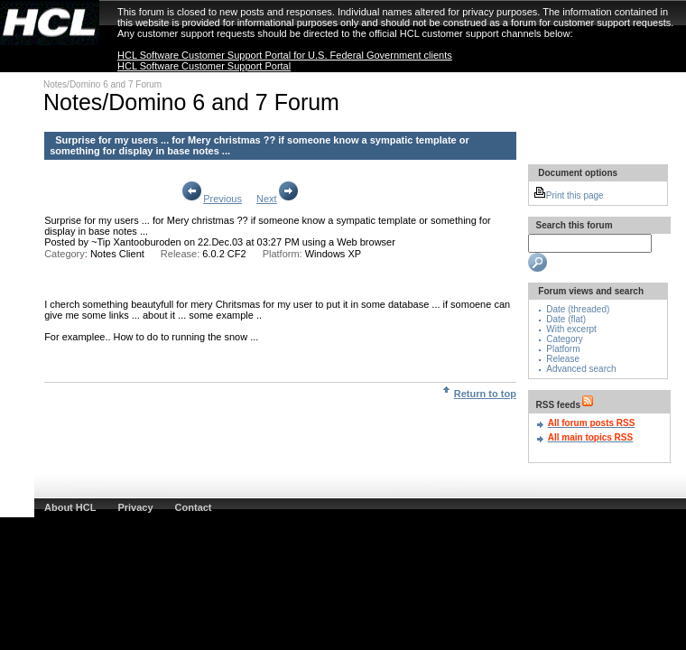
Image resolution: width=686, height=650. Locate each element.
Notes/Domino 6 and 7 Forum (102, 84)
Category (564, 339)
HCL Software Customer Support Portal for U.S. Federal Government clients (284, 55)
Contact (193, 507)
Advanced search (581, 369)
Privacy (135, 507)
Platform (562, 349)
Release (562, 359)
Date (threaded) (577, 309)
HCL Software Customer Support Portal (204, 65)
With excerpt (571, 329)
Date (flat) (566, 319)
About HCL (70, 507)
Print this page (568, 195)
